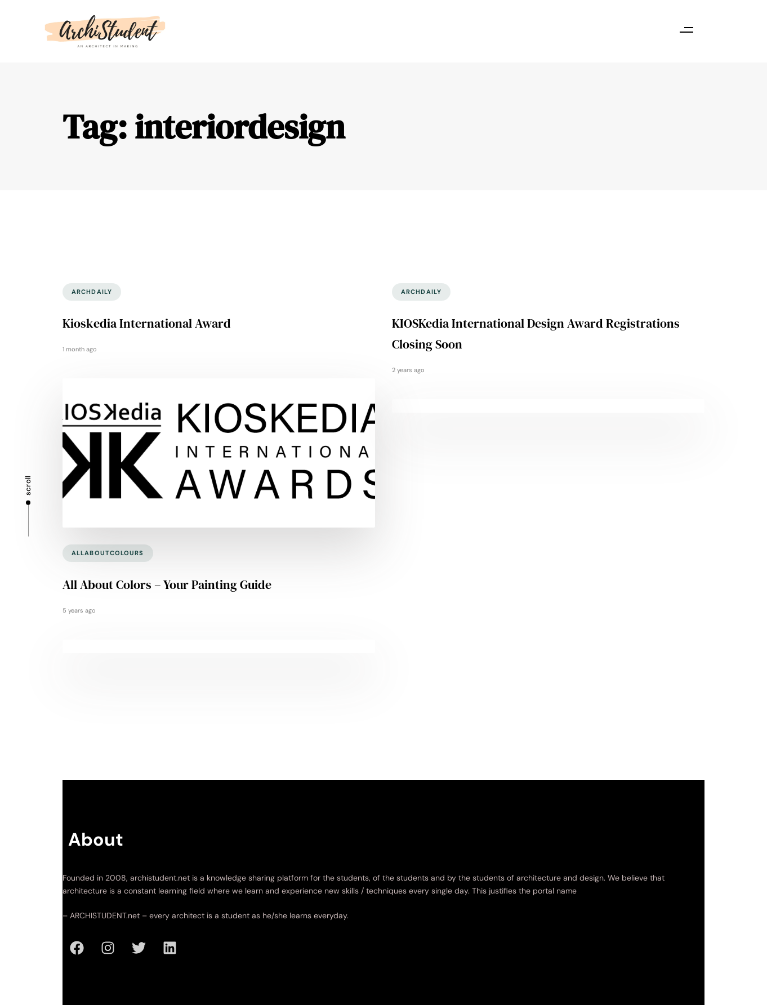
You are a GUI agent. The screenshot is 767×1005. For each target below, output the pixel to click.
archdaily (92, 292)
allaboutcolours (108, 553)
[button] (686, 29)
